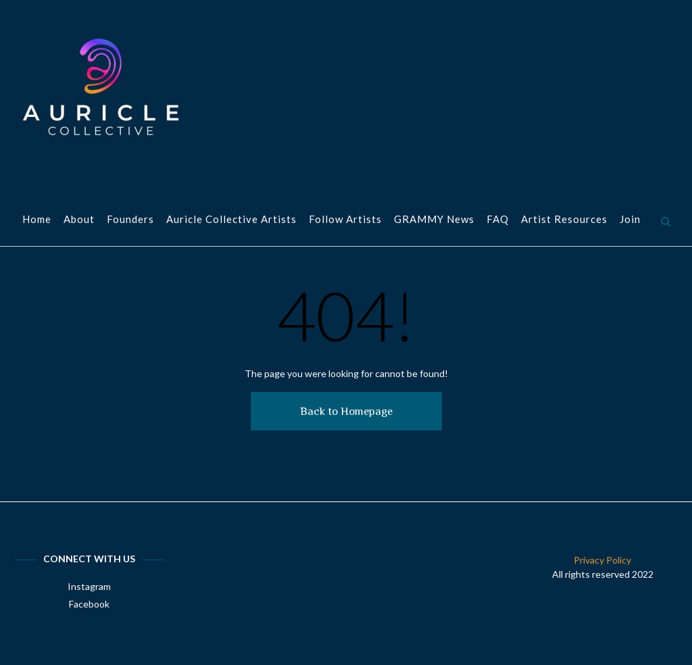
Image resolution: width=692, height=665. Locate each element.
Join (630, 220)
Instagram (89, 586)
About (79, 220)
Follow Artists (345, 220)
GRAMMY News (434, 220)
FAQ (498, 220)
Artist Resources (564, 220)
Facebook (89, 604)
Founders (130, 220)
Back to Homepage (346, 411)
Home (36, 220)
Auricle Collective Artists (231, 220)
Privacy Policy (602, 560)
